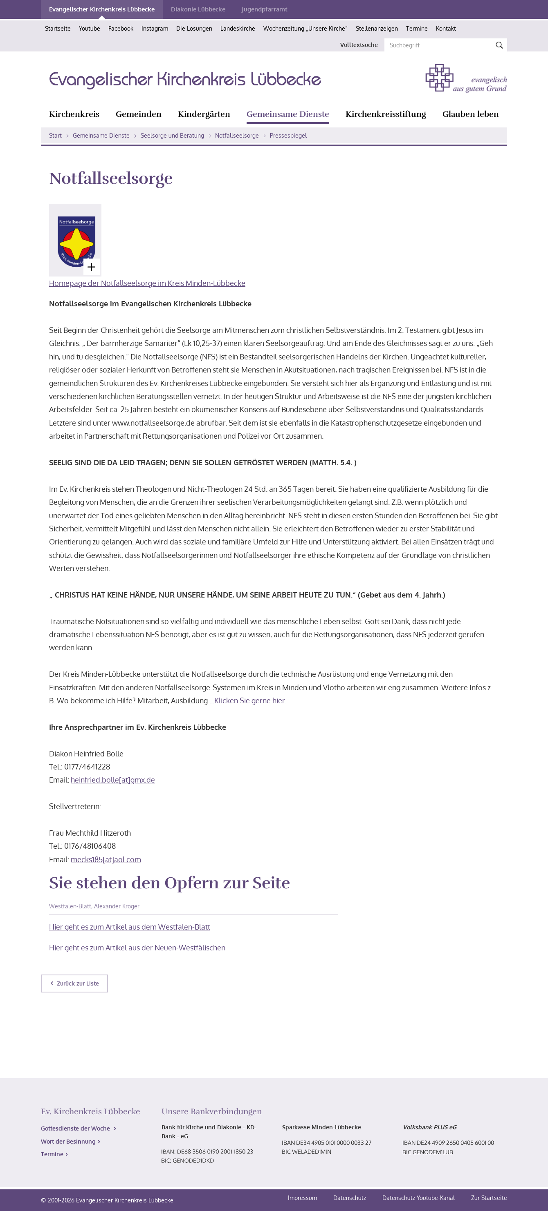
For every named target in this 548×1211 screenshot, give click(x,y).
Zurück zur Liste (78, 983)
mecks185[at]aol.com (106, 859)
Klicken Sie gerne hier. (250, 700)
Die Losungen (194, 28)
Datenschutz (350, 1197)
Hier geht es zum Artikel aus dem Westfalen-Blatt (129, 926)
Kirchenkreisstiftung (386, 114)
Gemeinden (139, 114)
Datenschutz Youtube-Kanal (418, 1197)
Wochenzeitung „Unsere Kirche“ (305, 28)
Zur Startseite (489, 1197)
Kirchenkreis (74, 114)
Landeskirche (237, 28)
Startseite (58, 28)
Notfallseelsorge (237, 135)
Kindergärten (204, 114)
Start (55, 135)
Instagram (154, 28)
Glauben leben (470, 114)
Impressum (303, 1197)
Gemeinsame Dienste (288, 114)
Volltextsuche (359, 44)
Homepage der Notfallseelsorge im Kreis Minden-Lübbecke (147, 283)
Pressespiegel (288, 135)
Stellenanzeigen (377, 28)
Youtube (89, 28)
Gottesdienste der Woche (76, 1128)
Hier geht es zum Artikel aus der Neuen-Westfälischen (137, 947)
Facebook (120, 28)
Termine (417, 28)
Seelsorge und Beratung (172, 135)
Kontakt (446, 28)
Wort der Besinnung (68, 1141)
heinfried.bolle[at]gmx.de (113, 779)
